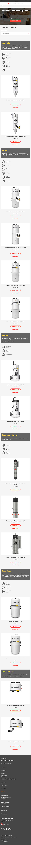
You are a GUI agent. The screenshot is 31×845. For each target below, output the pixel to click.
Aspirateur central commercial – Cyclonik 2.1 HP (15, 285)
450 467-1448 (6, 824)
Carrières (3, 770)
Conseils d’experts (5, 806)
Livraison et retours (4, 803)
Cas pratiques (3, 776)
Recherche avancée (15, 20)
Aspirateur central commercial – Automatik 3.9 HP (15, 136)
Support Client (4, 795)
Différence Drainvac (4, 785)
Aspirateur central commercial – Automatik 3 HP (15, 100)
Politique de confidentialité (5, 837)
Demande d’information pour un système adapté (8, 779)
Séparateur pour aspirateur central (15, 621)
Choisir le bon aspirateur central (6, 797)
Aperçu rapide (15, 107)
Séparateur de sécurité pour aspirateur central (15, 520)
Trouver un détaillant (6, 763)
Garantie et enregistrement (5, 802)
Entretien (2, 801)
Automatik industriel (4, 775)
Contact (3, 791)
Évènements (4, 814)
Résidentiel (3, 758)
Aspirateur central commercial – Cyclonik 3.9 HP (15, 211)
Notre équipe (4, 767)
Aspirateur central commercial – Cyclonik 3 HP (15, 321)
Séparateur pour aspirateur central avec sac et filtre (15, 658)
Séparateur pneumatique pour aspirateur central (15, 557)
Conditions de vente (14, 837)
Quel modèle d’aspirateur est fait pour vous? (8, 760)
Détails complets (15, 104)
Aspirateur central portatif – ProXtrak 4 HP (15, 421)
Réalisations (4, 810)
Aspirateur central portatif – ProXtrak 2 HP (15, 384)
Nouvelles (3, 788)
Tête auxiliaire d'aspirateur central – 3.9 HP (15, 741)
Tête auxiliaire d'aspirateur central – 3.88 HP (15, 705)
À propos (3, 782)
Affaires (3, 773)
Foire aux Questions (4, 798)
